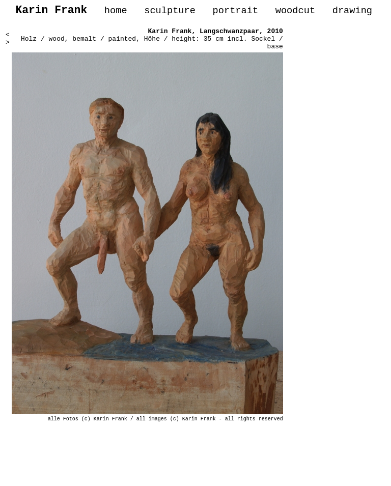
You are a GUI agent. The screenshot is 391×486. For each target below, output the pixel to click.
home (115, 12)
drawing (352, 12)
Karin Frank (170, 34)
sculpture (170, 12)
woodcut (295, 12)
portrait (235, 12)
